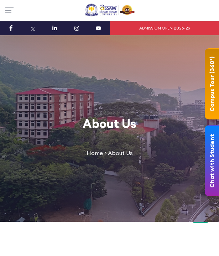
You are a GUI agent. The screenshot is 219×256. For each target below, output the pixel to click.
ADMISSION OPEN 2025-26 (164, 28)
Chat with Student (211, 161)
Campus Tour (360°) (211, 84)
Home (95, 152)
